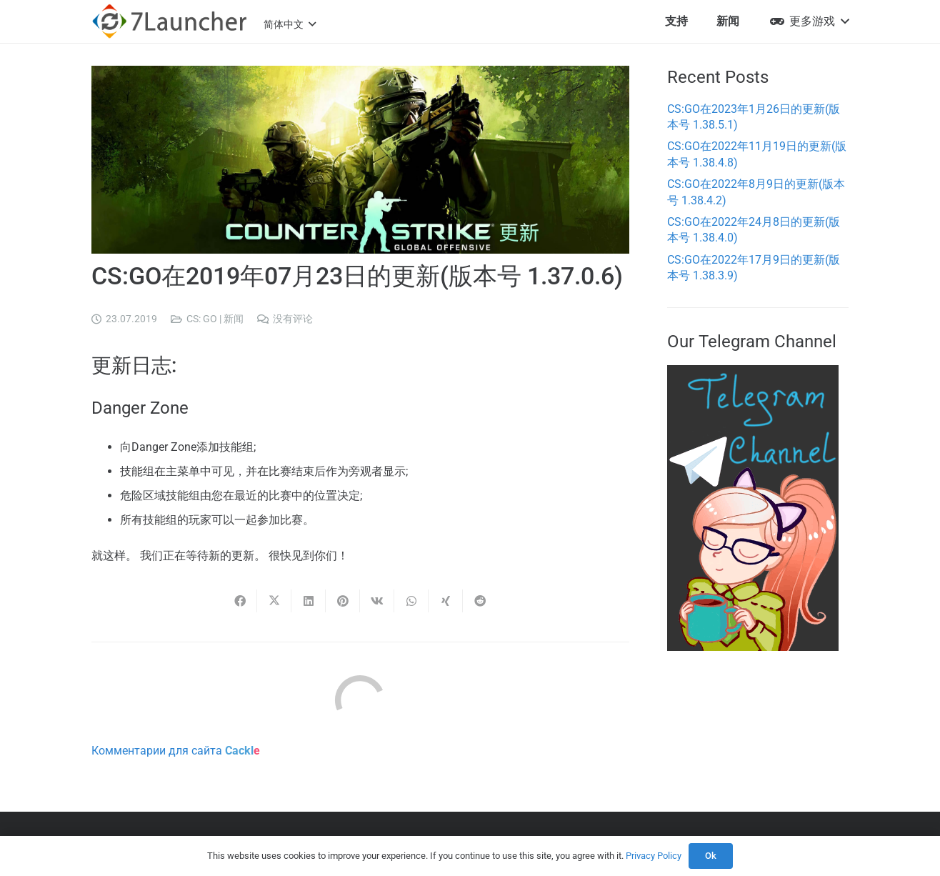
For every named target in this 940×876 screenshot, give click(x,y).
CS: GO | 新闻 (215, 319)
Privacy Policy (653, 855)
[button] (290, 24)
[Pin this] (343, 600)
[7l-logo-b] (169, 21)
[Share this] (240, 600)
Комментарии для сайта (175, 750)
